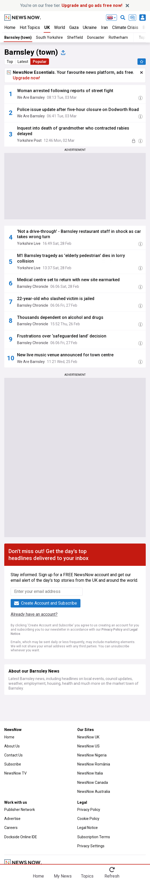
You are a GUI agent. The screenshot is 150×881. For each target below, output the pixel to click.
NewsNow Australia (93, 791)
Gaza (74, 27)
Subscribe (12, 764)
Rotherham (118, 37)
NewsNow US (88, 746)
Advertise (12, 818)
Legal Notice (87, 828)
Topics (87, 876)
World (59, 27)
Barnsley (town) (18, 37)
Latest (23, 61)
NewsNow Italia (90, 773)
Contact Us (13, 755)
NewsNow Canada (92, 782)
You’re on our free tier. (71, 5)
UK (47, 27)
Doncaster (95, 37)
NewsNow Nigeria (92, 755)
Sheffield (75, 37)
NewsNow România (93, 764)
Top (10, 61)
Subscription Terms (93, 837)
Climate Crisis (125, 27)
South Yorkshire (49, 37)
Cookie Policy (88, 818)
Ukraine (90, 27)
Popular (40, 61)
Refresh (111, 876)
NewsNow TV (15, 773)
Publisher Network (19, 809)
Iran (104, 27)
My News (63, 876)
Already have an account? (34, 614)
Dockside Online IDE (20, 837)
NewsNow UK (88, 737)
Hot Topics (30, 27)
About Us (12, 746)
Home (9, 27)
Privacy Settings (90, 846)
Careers (11, 828)
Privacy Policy (112, 629)
